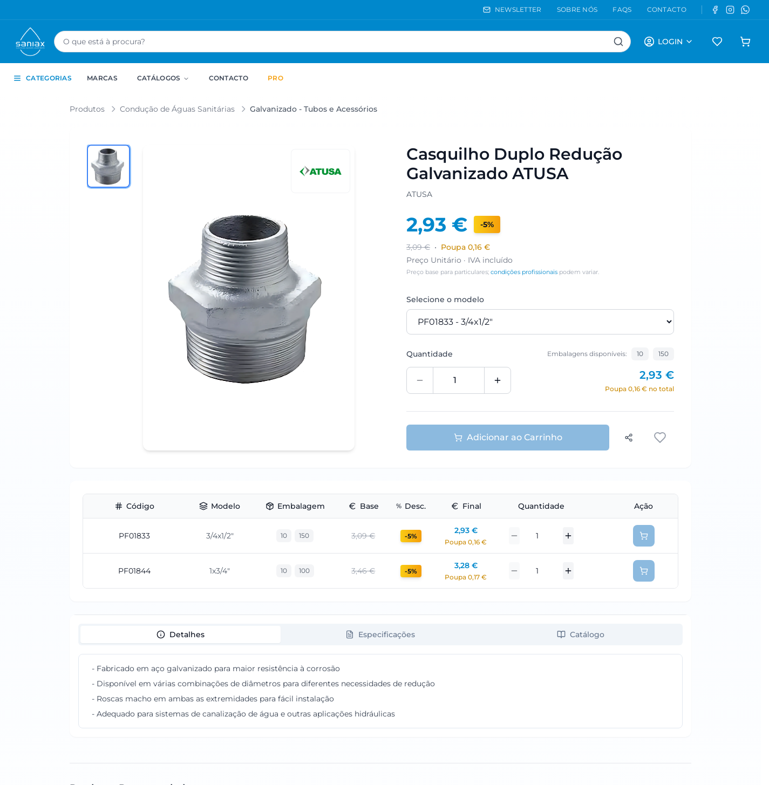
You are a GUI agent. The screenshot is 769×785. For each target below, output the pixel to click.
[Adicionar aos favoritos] (661, 437)
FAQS (622, 9)
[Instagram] (730, 9)
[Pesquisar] (618, 41)
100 (304, 570)
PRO (275, 78)
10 (640, 354)
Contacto (228, 78)
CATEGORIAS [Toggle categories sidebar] (42, 78)
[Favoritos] (717, 41)
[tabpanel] (380, 691)
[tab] (180, 634)
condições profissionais (524, 272)
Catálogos (163, 78)
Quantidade (429, 354)
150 (663, 354)
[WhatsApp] (745, 9)
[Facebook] (715, 9)
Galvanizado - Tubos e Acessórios (313, 109)
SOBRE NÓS (577, 9)
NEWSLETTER (512, 9)
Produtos (87, 109)
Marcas (102, 78)
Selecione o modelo (445, 299)
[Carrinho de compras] (745, 41)
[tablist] (380, 634)
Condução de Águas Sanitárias (177, 109)
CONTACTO (666, 9)
